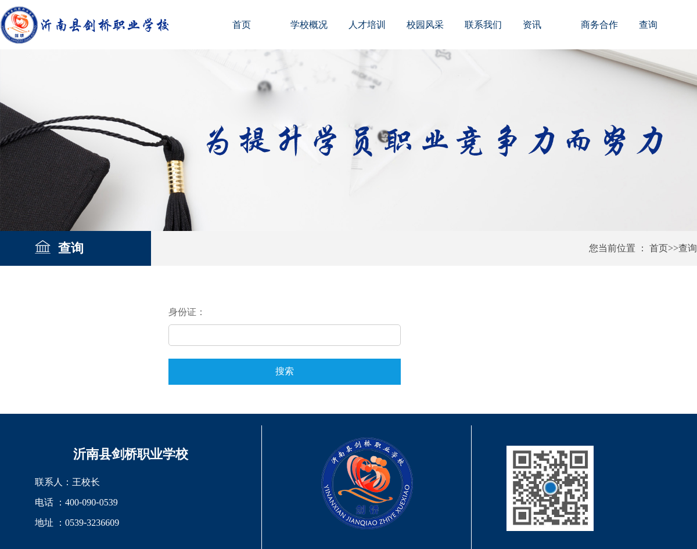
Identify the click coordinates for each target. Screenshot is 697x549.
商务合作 (599, 25)
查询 (648, 25)
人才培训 (367, 25)
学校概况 (309, 25)
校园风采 (425, 25)
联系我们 (483, 25)
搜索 (284, 371)
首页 (241, 25)
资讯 (532, 25)
